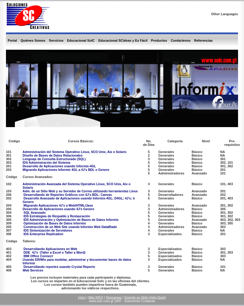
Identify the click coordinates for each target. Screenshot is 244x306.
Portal (12, 40)
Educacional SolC (81, 40)
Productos (159, 40)
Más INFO (95, 297)
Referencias (203, 40)
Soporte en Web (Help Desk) (145, 297)
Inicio (82, 297)
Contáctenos (181, 40)
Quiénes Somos (33, 40)
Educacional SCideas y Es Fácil (122, 40)
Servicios (56, 40)
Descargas (114, 297)
